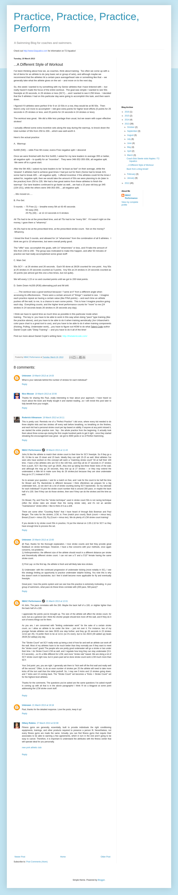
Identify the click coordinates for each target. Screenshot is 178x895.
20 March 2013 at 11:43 (57, 450)
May (129, 147)
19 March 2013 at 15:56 (46, 394)
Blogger (101, 880)
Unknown (26, 376)
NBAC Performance (31, 450)
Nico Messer (28, 394)
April (129, 151)
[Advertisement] (62, 830)
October (131, 127)
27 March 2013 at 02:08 (48, 723)
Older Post (105, 857)
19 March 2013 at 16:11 (54, 417)
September (132, 131)
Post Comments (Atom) (37, 862)
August (130, 135)
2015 (127, 116)
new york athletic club (32, 747)
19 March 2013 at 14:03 (43, 376)
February (131, 174)
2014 (127, 119)
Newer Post (20, 857)
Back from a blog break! (137, 169)
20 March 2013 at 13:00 (43, 540)
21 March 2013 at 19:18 (43, 705)
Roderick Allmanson (32, 417)
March (130, 155)
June (129, 143)
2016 (127, 112)
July (129, 139)
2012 (127, 183)
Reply (24, 384)
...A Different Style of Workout (140, 165)
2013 (127, 124)
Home (63, 857)
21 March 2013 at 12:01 (57, 601)
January (131, 178)
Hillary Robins (29, 723)
